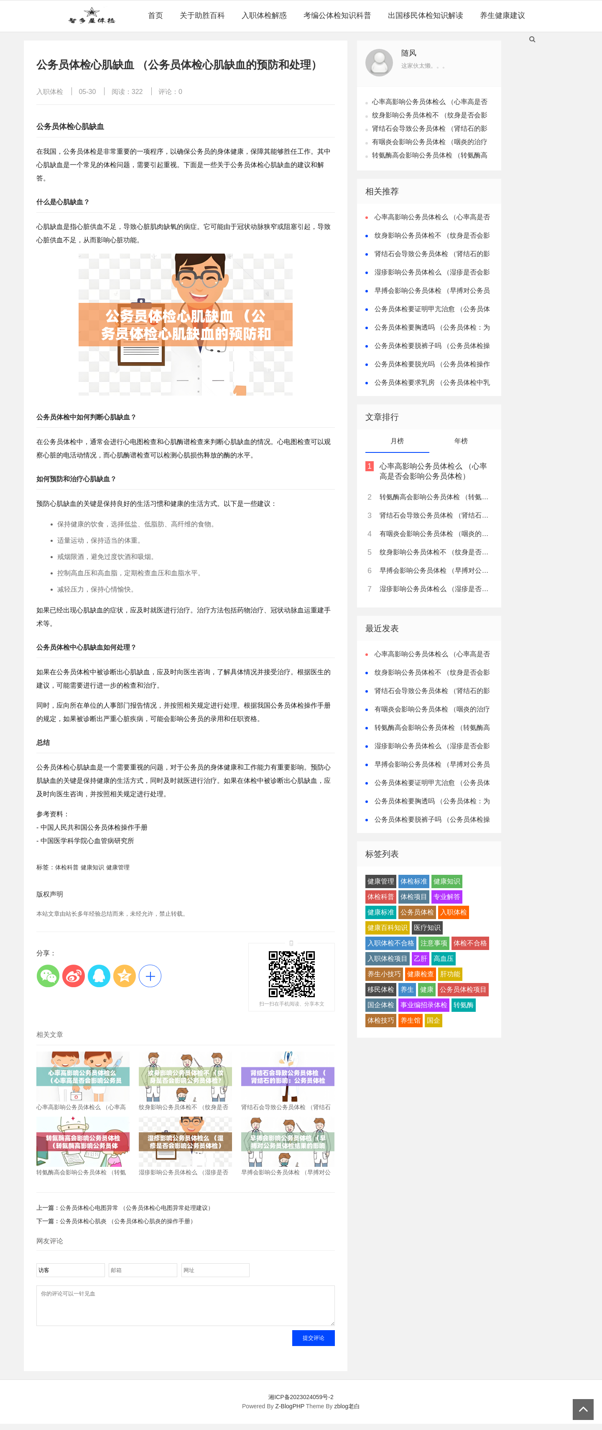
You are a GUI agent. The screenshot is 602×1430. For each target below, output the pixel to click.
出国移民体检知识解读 (425, 15)
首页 (155, 15)
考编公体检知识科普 (337, 15)
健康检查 (420, 974)
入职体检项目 (387, 958)
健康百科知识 (387, 927)
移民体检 (380, 989)
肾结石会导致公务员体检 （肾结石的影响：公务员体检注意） (436, 515)
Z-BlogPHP (289, 1412)
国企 (433, 1020)
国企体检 (380, 1004)
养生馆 (410, 1020)
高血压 (444, 958)
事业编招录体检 (423, 1004)
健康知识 (92, 867)
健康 (427, 989)
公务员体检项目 (463, 989)
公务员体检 (417, 912)
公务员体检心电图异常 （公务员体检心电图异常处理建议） (137, 1207)
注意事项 (434, 943)
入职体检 (49, 91)
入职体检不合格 (390, 943)
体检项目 (413, 896)
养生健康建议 (502, 15)
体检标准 (413, 881)
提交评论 (313, 1344)
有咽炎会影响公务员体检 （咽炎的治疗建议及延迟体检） (436, 533)
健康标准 (380, 912)
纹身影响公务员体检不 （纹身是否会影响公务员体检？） (436, 552)
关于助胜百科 (202, 15)
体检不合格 (470, 943)
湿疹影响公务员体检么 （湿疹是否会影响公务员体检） (436, 588)
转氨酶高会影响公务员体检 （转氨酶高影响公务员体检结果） (436, 496)
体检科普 (67, 867)
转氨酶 (464, 1004)
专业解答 (447, 896)
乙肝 (420, 958)
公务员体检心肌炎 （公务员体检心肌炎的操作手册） (128, 1221)
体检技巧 (380, 1020)
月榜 (397, 440)
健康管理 (118, 867)
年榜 (461, 440)
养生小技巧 (384, 974)
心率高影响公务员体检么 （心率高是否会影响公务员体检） (433, 471)
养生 (407, 989)
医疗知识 (427, 927)
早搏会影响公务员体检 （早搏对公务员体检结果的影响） (436, 570)
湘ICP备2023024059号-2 (301, 1403)
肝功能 (450, 974)
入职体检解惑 (264, 15)
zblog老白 (347, 1412)
